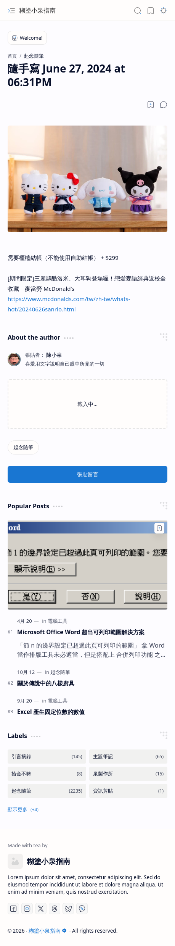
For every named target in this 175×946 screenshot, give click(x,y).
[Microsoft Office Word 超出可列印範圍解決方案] (87, 565)
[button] (11, 10)
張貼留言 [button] (87, 474)
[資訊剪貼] (128, 791)
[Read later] (150, 104)
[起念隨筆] (23, 447)
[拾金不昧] (47, 774)
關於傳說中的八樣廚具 (45, 683)
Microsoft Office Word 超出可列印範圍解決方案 (80, 632)
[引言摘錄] (47, 756)
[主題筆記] (128, 756)
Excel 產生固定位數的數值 (51, 712)
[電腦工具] (57, 620)
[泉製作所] (128, 774)
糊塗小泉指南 (37, 10)
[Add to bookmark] (159, 528)
